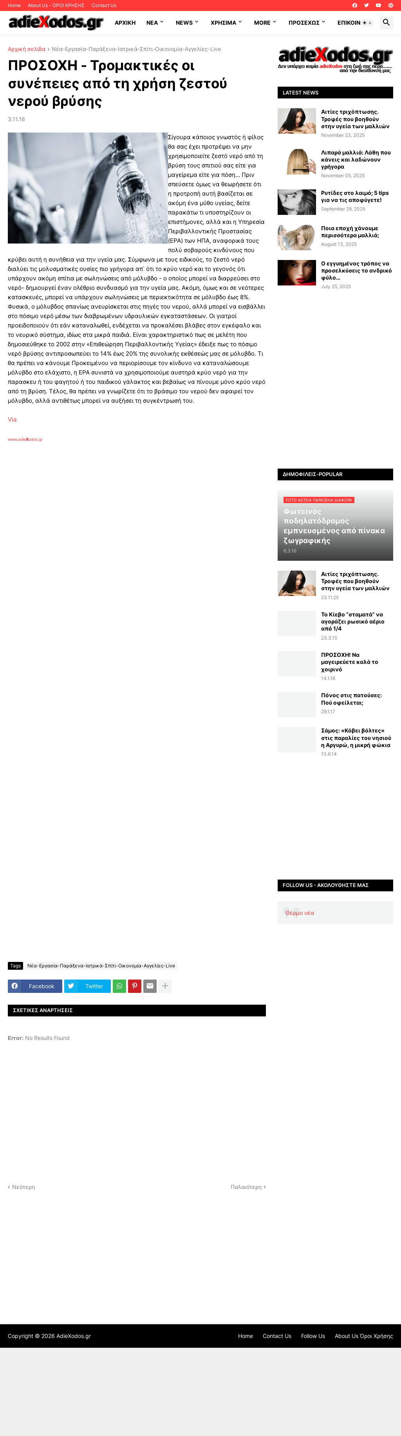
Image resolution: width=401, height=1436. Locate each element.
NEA (152, 22)
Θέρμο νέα (299, 912)
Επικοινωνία (356, 22)
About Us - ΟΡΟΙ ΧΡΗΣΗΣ (56, 5)
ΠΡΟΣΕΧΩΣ (304, 22)
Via (12, 419)
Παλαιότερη (246, 1186)
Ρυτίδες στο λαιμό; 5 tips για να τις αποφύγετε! (355, 196)
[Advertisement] (133, 532)
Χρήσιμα (223, 22)
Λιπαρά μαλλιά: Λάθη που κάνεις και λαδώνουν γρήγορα (356, 159)
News (184, 22)
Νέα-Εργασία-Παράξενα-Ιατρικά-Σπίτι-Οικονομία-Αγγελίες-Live (136, 49)
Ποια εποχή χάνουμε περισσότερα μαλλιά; (350, 231)
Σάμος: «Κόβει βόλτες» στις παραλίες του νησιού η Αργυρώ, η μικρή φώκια (356, 737)
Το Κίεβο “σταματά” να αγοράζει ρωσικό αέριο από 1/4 (353, 621)
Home (14, 5)
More (262, 22)
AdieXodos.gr (73, 1335)
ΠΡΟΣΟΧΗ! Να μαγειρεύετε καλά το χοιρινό (349, 661)
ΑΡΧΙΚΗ (125, 22)
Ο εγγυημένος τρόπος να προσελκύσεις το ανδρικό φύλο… (356, 270)
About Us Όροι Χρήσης (364, 1335)
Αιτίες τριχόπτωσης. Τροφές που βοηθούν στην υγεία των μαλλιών (355, 118)
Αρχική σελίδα (26, 49)
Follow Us (313, 1335)
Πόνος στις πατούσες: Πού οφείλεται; (351, 698)
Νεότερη (23, 1186)
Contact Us (104, 5)
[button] (367, 23)
